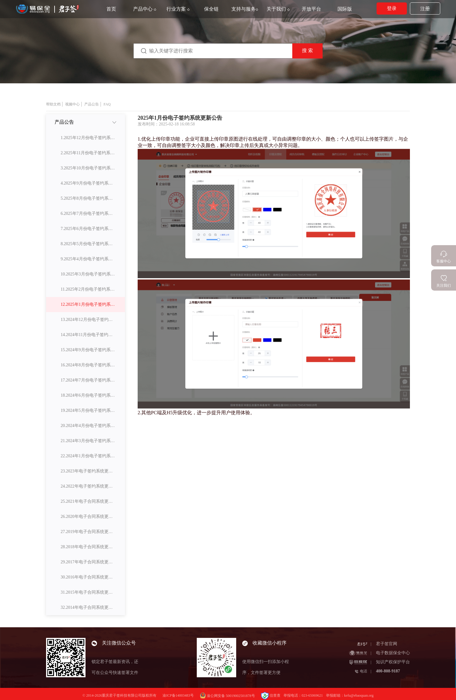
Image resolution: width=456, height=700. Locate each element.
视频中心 (72, 104)
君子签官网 (386, 644)
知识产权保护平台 (393, 662)
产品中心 (144, 9)
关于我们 (278, 9)
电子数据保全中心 (393, 653)
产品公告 (91, 104)
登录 (392, 8)
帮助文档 (53, 104)
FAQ (107, 104)
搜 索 (307, 50)
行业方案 (177, 9)
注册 (425, 8)
